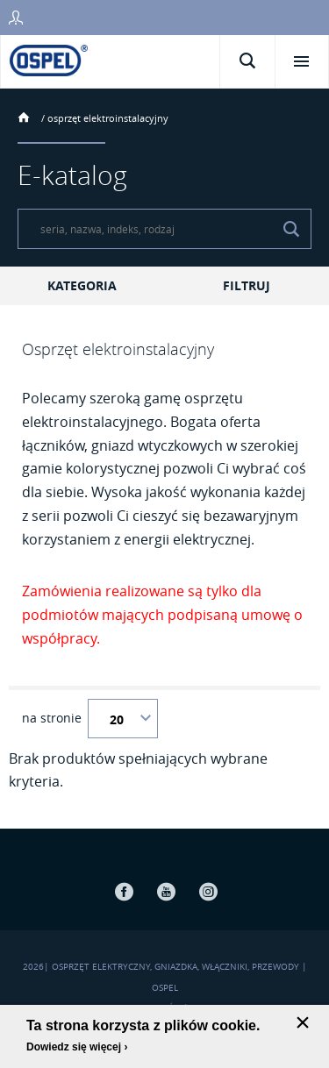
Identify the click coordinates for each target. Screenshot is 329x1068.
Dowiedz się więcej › (76, 1047)
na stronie (52, 718)
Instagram (208, 891)
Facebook (124, 891)
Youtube (166, 891)
